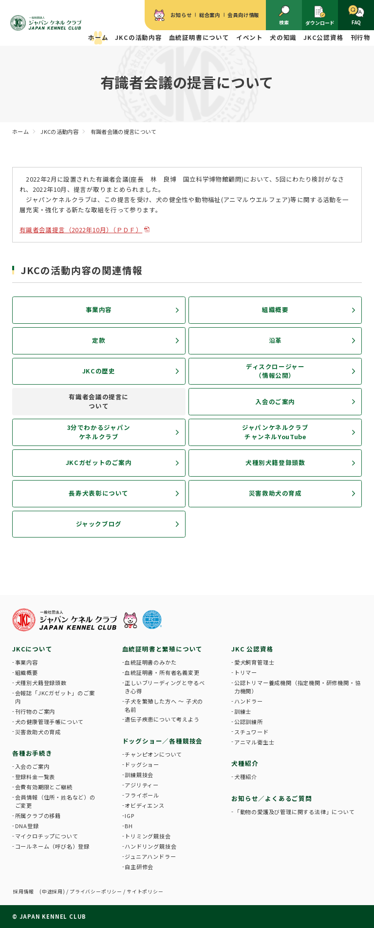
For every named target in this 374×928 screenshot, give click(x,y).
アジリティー (142, 785)
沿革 (275, 340)
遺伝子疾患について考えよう (162, 719)
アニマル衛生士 (254, 742)
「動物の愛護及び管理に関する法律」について (294, 812)
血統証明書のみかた (150, 662)
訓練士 (242, 711)
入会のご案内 (275, 401)
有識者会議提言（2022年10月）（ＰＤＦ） (80, 229)
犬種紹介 (245, 776)
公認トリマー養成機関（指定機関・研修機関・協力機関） (297, 687)
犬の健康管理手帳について (49, 721)
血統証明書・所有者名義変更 (162, 672)
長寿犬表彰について (99, 493)
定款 (98, 340)
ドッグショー (142, 764)
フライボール (142, 795)
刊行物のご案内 (35, 711)
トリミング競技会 (147, 836)
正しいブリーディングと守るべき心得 (165, 687)
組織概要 (275, 309)
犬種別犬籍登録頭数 (275, 462)
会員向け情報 (243, 15)
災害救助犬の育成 (275, 493)
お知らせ (180, 15)
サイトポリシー (145, 891)
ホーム (98, 37)
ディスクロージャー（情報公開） (275, 371)
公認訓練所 (248, 721)
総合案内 (209, 15)
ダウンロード (320, 15)
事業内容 (99, 309)
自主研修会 (139, 867)
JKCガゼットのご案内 (99, 462)
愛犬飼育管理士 (254, 662)
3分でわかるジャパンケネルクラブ (99, 432)
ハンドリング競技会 (150, 846)
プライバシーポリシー (96, 891)
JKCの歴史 (98, 370)
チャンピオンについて (153, 754)
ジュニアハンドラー (150, 856)
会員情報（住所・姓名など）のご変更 (55, 801)
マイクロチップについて (46, 836)
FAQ (356, 15)
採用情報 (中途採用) (39, 891)
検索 (284, 15)
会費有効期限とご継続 (44, 787)
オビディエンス (145, 805)
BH (129, 826)
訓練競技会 (139, 775)
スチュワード (251, 732)
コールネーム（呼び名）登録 (52, 846)
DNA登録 (27, 826)
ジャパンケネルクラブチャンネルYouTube (275, 432)
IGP (129, 815)
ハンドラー (248, 701)
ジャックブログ (99, 523)
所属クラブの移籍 (38, 815)
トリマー (245, 672)
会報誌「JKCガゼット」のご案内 (55, 697)
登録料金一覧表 (35, 776)
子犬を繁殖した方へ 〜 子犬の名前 (164, 705)
